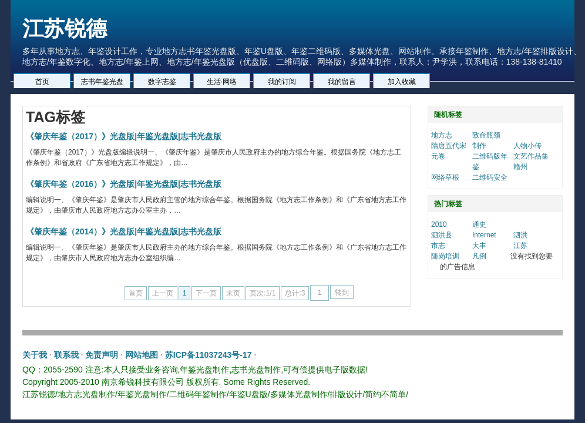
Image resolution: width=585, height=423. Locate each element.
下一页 (206, 293)
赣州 (520, 167)
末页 (233, 293)
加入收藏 (402, 82)
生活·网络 (222, 82)
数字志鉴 (162, 82)
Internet (484, 235)
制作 (479, 146)
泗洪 (520, 235)
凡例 (479, 256)
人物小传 (527, 146)
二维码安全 (489, 177)
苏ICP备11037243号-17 (208, 355)
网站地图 (141, 355)
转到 (342, 292)
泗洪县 (441, 235)
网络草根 (445, 177)
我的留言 (342, 82)
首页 (42, 82)
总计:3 (295, 293)
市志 (438, 245)
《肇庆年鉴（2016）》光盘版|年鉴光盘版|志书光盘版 (123, 184)
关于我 (34, 355)
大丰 (479, 245)
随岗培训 (445, 256)
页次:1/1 (262, 293)
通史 (479, 224)
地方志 (441, 135)
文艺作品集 (531, 156)
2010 (439, 224)
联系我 (66, 355)
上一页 (162, 293)
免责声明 (101, 355)
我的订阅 (282, 82)
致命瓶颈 (486, 135)
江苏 (520, 245)
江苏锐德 (64, 28)
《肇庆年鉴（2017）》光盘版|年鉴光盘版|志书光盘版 (123, 136)
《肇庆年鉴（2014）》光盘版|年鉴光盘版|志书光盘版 (123, 231)
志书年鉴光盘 (102, 82)
